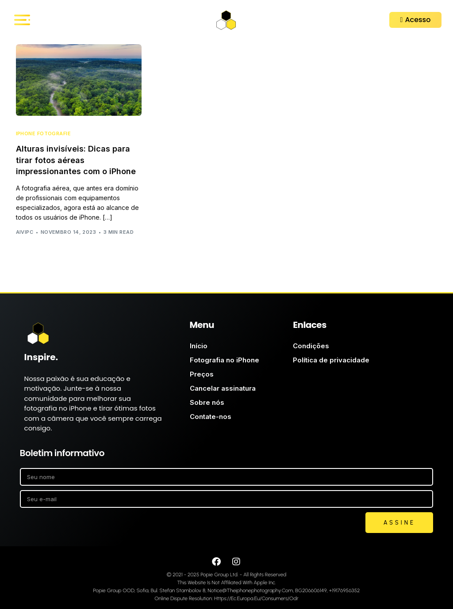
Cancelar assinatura (223, 388)
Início (198, 346)
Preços (202, 374)
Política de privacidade (331, 360)
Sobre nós (207, 402)
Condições (311, 346)
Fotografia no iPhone (224, 360)
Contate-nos (210, 416)
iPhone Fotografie (43, 133)
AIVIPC (25, 232)
